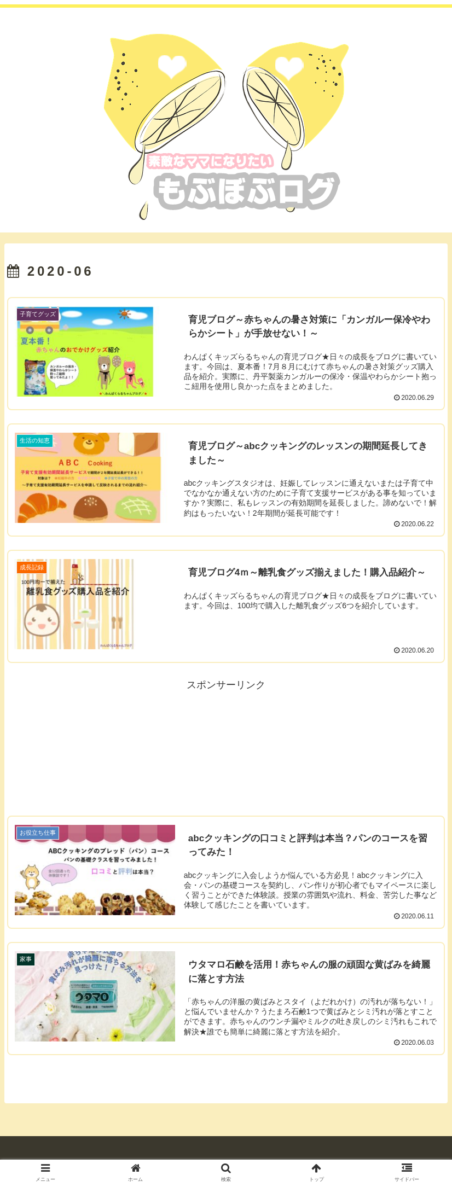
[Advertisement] (226, 747)
